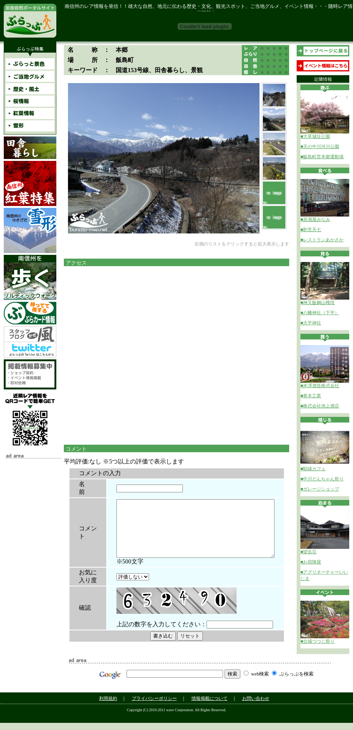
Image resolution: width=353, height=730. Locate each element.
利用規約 (108, 705)
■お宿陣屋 (310, 562)
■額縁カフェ (313, 468)
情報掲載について (210, 705)
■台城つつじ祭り (317, 641)
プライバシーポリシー (154, 705)
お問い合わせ (255, 705)
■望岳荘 (308, 551)
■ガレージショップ (319, 489)
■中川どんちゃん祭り (322, 479)
